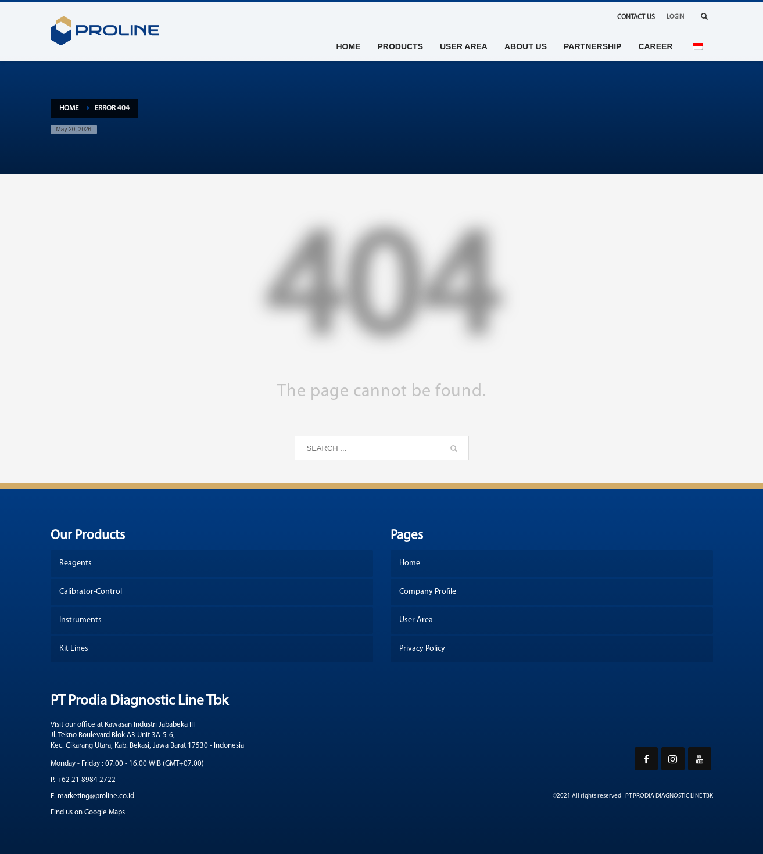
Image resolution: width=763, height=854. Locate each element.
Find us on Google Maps (88, 812)
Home (68, 108)
